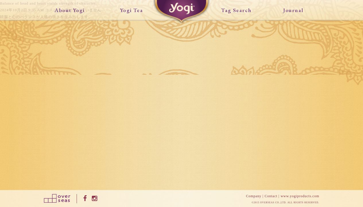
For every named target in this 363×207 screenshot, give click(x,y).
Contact (271, 196)
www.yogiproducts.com (300, 196)
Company (253, 196)
